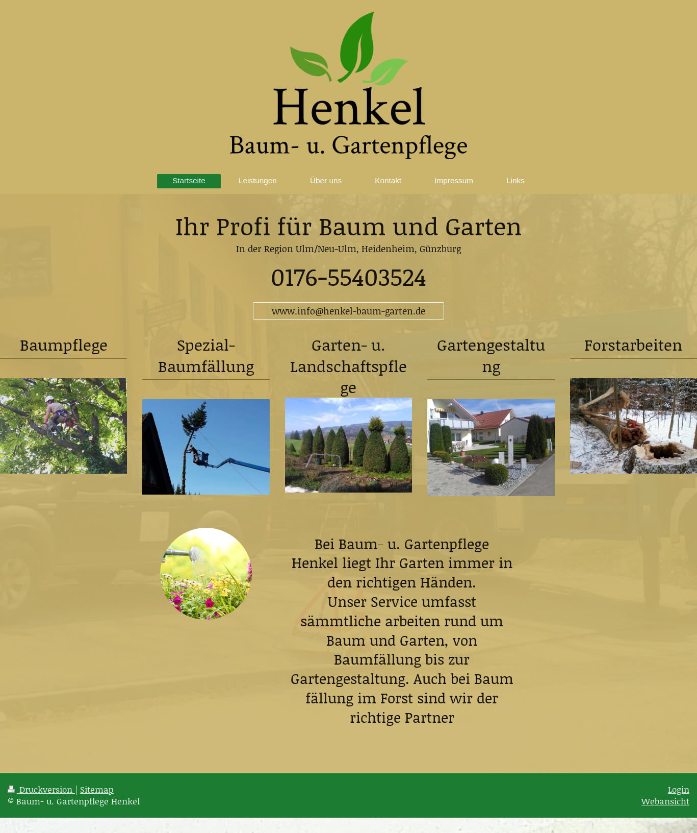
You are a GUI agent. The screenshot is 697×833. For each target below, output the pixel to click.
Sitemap (97, 789)
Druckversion (41, 789)
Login (678, 789)
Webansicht (665, 801)
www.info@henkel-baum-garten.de (348, 310)
